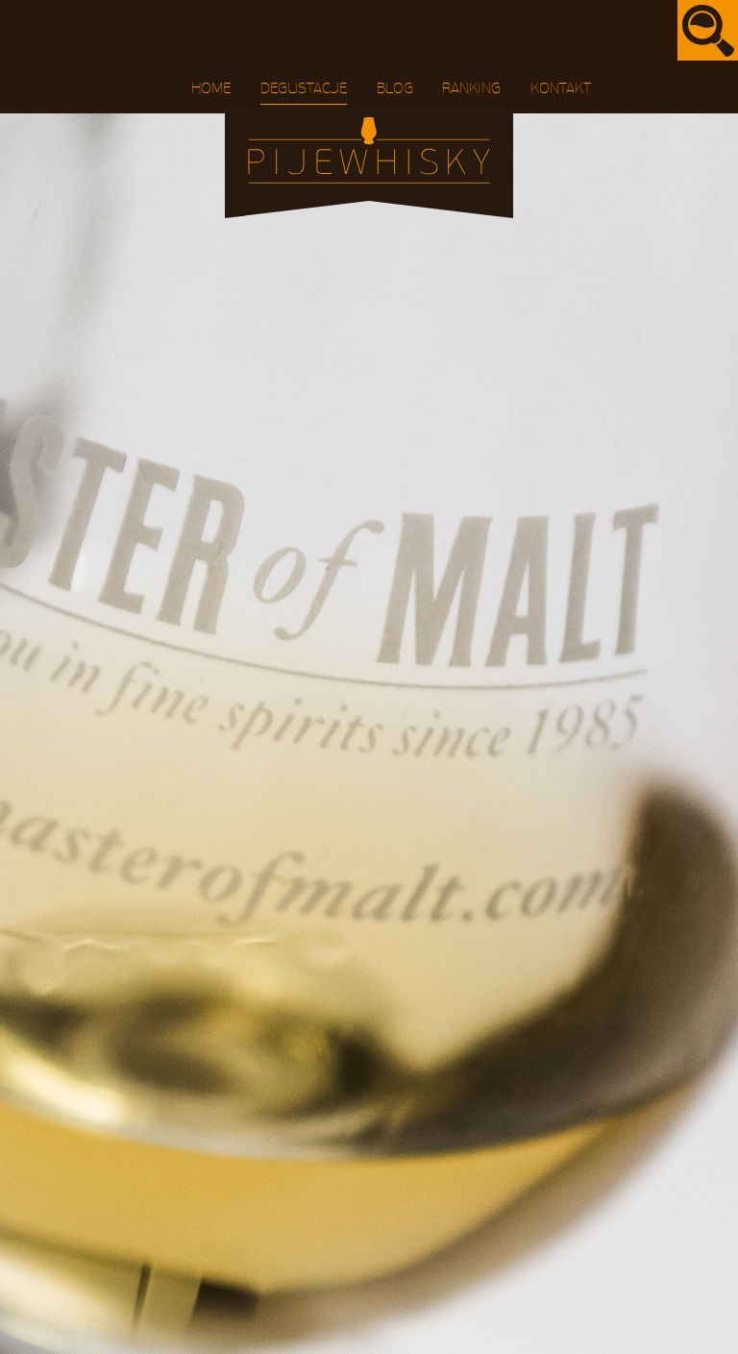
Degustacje (303, 88)
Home (211, 88)
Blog (395, 88)
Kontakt (560, 88)
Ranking (471, 88)
